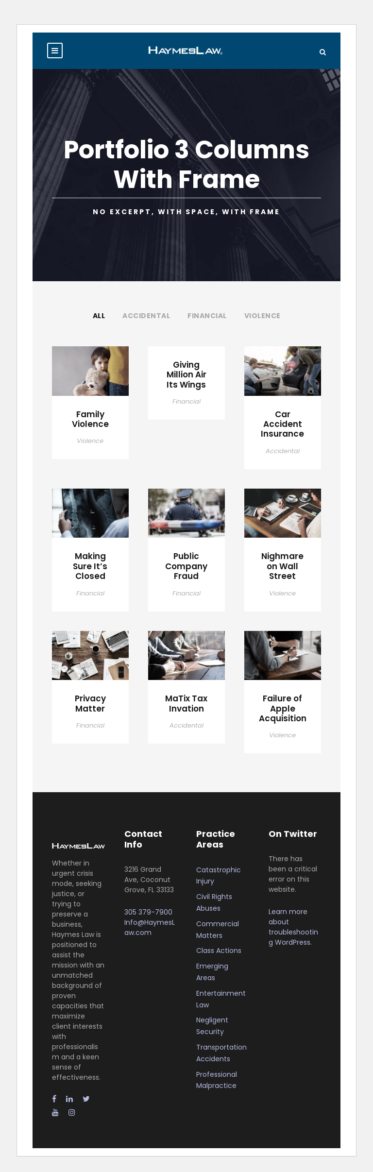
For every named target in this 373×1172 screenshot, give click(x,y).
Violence (262, 316)
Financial (207, 316)
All (99, 316)
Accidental (146, 316)
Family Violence (90, 419)
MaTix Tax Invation (186, 703)
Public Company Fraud (186, 566)
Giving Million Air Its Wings (186, 375)
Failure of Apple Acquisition (282, 708)
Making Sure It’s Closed (90, 566)
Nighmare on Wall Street (282, 566)
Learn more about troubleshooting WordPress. (293, 927)
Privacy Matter (90, 703)
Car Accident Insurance (282, 424)
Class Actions (218, 950)
